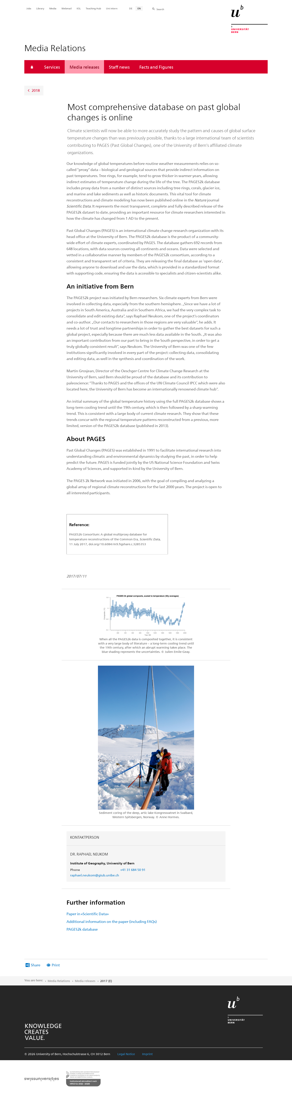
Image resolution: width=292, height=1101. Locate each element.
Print (56, 964)
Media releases (84, 67)
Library (40, 8)
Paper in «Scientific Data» (88, 913)
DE (130, 8)
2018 (36, 90)
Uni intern (111, 8)
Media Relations (59, 981)
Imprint (147, 1054)
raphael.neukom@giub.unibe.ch (94, 875)
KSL (79, 8)
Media (52, 8)
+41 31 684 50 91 (132, 869)
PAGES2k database (82, 929)
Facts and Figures (156, 67)
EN (139, 8)
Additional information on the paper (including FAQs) (112, 921)
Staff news (119, 67)
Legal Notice (126, 1054)
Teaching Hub (93, 8)
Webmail (66, 8)
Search (160, 9)
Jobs (28, 8)
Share (35, 964)
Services (52, 67)
